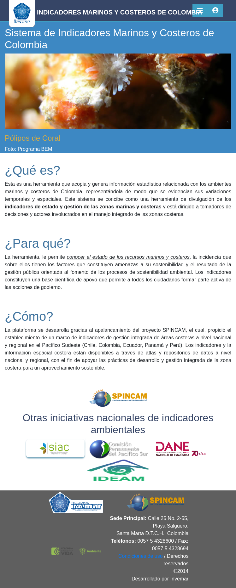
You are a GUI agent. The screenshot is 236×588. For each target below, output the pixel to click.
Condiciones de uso (140, 556)
